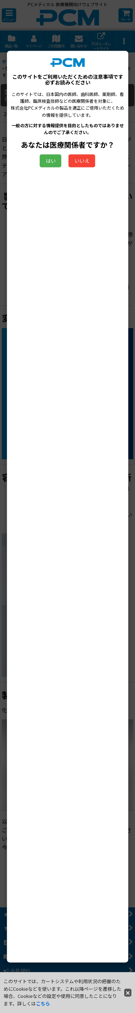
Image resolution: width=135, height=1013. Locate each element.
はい (51, 161)
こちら (43, 1003)
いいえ (82, 161)
